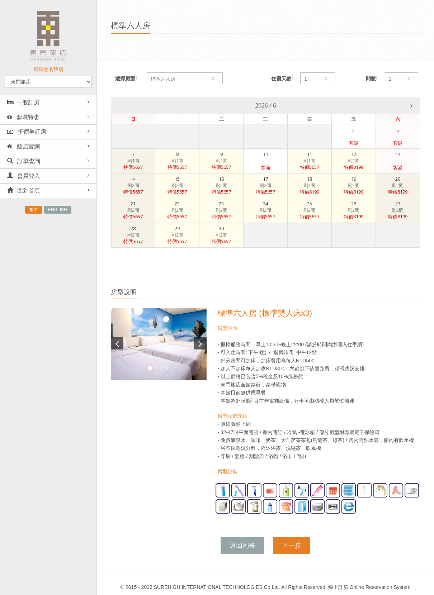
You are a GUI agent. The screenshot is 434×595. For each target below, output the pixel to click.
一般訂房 (23, 102)
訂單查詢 (23, 161)
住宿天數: (282, 78)
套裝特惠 (23, 117)
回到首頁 (23, 190)
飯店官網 (23, 146)
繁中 (33, 209)
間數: (372, 78)
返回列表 (242, 545)
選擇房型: (126, 78)
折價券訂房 (26, 132)
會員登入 (23, 176)
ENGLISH (57, 209)
